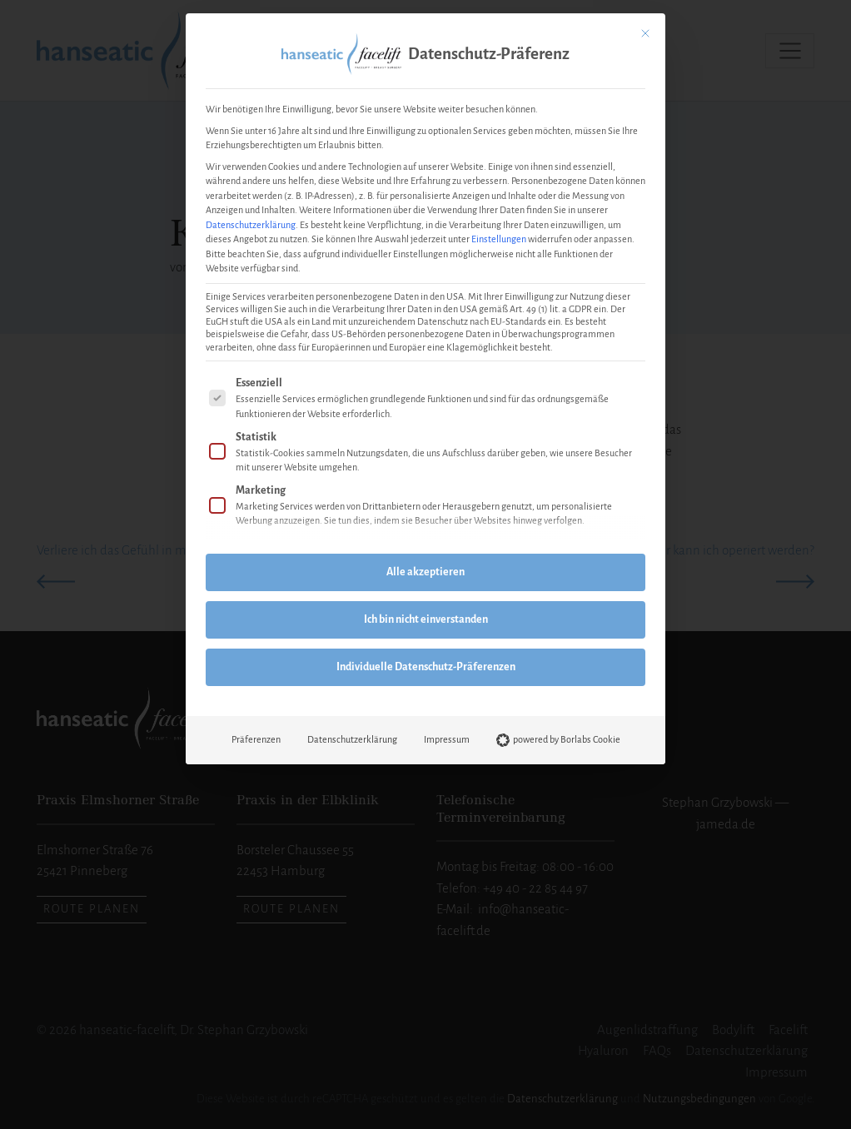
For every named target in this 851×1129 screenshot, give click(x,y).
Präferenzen (256, 739)
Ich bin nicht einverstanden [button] (426, 619)
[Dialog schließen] (645, 33)
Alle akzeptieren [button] (425, 572)
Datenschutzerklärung (251, 225)
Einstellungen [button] (498, 239)
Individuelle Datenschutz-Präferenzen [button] (425, 667)
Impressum (447, 739)
